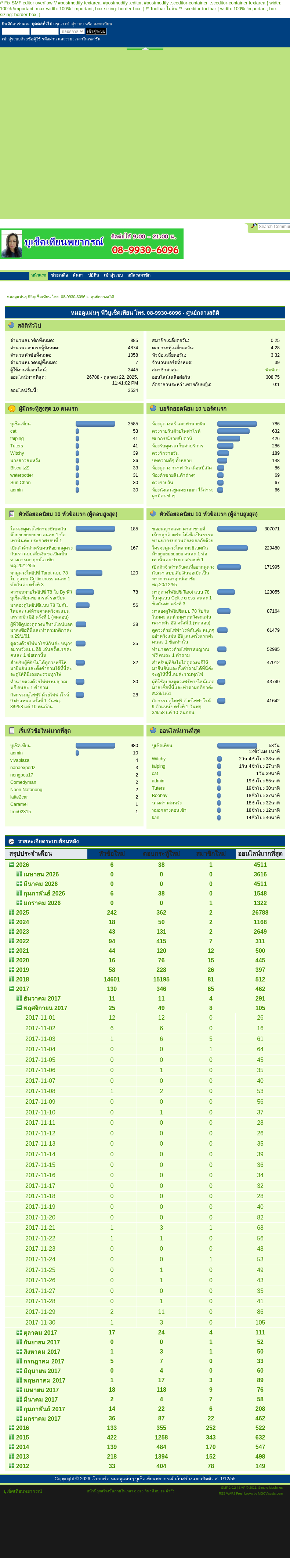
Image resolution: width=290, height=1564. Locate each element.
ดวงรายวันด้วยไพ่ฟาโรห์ (176, 431)
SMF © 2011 (248, 1487)
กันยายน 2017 (41, 1342)
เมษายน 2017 (41, 1390)
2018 (22, 979)
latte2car (19, 797)
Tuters (16, 445)
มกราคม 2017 (42, 1419)
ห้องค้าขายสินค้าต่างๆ (174, 475)
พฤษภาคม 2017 (44, 1380)
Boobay (159, 795)
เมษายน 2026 (41, 874)
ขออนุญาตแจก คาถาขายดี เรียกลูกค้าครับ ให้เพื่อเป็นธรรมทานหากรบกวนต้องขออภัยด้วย (182, 534)
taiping (17, 438)
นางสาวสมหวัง (25, 460)
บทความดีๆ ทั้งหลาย (172, 460)
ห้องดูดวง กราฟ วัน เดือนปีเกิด (182, 468)
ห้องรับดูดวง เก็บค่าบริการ (177, 445)
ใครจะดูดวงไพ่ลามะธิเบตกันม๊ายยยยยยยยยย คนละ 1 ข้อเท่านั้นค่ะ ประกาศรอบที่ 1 (38, 534)
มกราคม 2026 (42, 903)
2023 (22, 932)
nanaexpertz (23, 767)
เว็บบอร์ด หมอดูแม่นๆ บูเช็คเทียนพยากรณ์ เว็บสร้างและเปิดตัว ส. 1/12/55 (163, 1478)
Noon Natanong (26, 789)
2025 (22, 912)
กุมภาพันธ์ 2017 (44, 1409)
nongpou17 (21, 775)
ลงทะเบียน (103, 24)
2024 (22, 922)
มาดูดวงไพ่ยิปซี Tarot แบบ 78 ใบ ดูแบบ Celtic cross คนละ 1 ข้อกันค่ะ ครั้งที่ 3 (40, 578)
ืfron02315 (20, 811)
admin (16, 490)
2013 (22, 1456)
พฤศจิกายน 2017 (45, 1008)
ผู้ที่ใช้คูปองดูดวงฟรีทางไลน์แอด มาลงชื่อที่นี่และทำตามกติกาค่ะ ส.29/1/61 (41, 630)
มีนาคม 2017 (40, 1400)
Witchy (17, 453)
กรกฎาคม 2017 (43, 1361)
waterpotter (21, 475)
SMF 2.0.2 (228, 1487)
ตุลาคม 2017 (40, 1333)
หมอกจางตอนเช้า (169, 810)
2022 (22, 941)
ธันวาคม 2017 (42, 998)
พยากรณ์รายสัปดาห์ (172, 438)
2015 (22, 1437)
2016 (22, 1428)
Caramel (19, 804)
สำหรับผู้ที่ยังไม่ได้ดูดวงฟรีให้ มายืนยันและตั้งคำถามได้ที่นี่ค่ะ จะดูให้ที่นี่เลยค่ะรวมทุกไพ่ (41, 668)
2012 (22, 1466)
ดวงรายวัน (162, 482)
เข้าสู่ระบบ (74, 24)
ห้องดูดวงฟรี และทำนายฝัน (179, 423)
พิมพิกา (272, 369)
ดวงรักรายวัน (165, 453)
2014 (22, 1447)
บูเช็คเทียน (20, 423)
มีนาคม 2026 (40, 884)
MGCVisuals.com (270, 1493)
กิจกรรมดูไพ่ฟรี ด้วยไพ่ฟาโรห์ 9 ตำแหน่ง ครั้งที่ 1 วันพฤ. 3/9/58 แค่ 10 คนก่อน (39, 700)
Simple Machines (270, 1487)
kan (155, 817)
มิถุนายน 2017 (42, 1371)
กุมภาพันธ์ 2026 (44, 893)
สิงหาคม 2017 (41, 1352)
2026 (22, 865)
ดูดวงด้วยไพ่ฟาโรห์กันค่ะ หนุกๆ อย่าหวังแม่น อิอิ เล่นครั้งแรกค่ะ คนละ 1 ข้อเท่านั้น (41, 649)
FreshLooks (244, 1493)
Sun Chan (20, 482)
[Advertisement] (82, 136)
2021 (22, 951)
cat (13, 431)
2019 (22, 970)
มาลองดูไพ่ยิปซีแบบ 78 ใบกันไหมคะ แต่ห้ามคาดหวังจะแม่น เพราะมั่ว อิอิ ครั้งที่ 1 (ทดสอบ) (40, 611)
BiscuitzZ (19, 468)
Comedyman (23, 782)
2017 (22, 989)
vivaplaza (19, 760)
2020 (22, 960)
